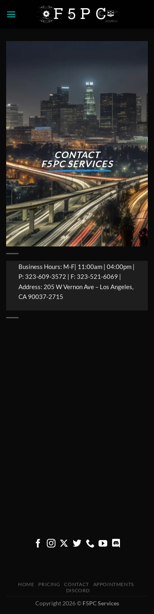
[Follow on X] (64, 544)
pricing (49, 584)
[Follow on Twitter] (77, 544)
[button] (11, 14)
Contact (76, 584)
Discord (78, 590)
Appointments (113, 584)
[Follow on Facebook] (38, 544)
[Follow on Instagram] (51, 544)
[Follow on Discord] (116, 544)
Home (26, 584)
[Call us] (90, 544)
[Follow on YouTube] (103, 544)
